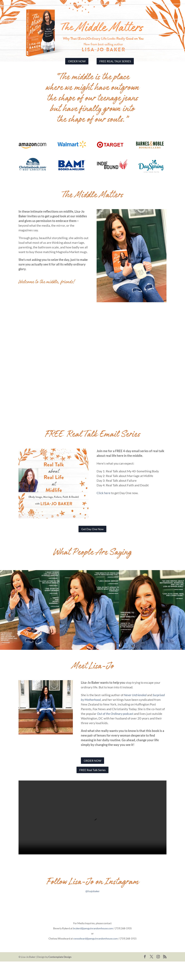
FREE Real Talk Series (92, 776)
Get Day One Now (92, 535)
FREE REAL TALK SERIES (115, 61)
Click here (103, 499)
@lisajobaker (92, 897)
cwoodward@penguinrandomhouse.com (95, 945)
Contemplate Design (59, 963)
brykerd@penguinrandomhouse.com (93, 934)
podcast (115, 720)
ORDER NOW (77, 61)
